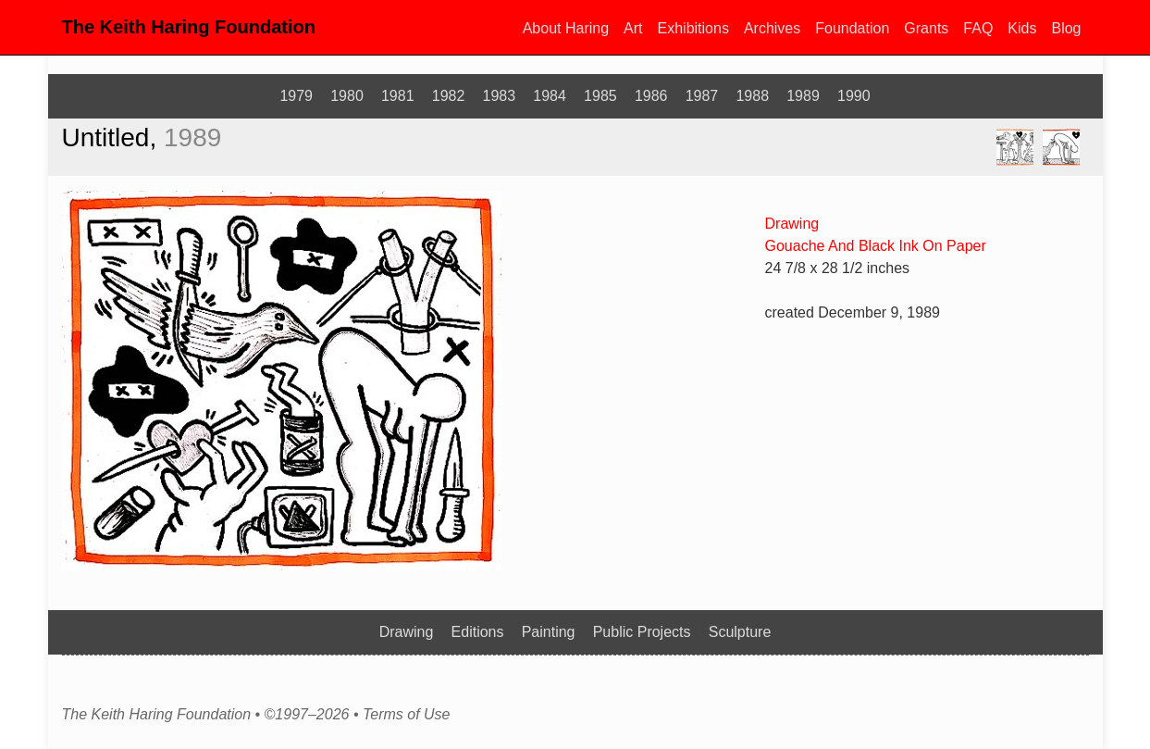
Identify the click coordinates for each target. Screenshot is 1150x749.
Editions (477, 632)
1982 (448, 96)
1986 (651, 96)
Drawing (792, 223)
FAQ (978, 28)
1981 (397, 96)
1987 (702, 96)
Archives (772, 28)
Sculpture (740, 632)
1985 (600, 96)
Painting (548, 632)
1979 (296, 96)
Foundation (852, 28)
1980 (347, 96)
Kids (1022, 28)
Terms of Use (407, 714)
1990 (854, 96)
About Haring (566, 28)
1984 (549, 96)
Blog (1066, 28)
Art (633, 28)
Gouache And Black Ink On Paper (875, 246)
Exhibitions (693, 28)
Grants (926, 28)
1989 (803, 96)
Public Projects (642, 632)
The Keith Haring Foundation (188, 27)
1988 (752, 96)
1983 (499, 96)
